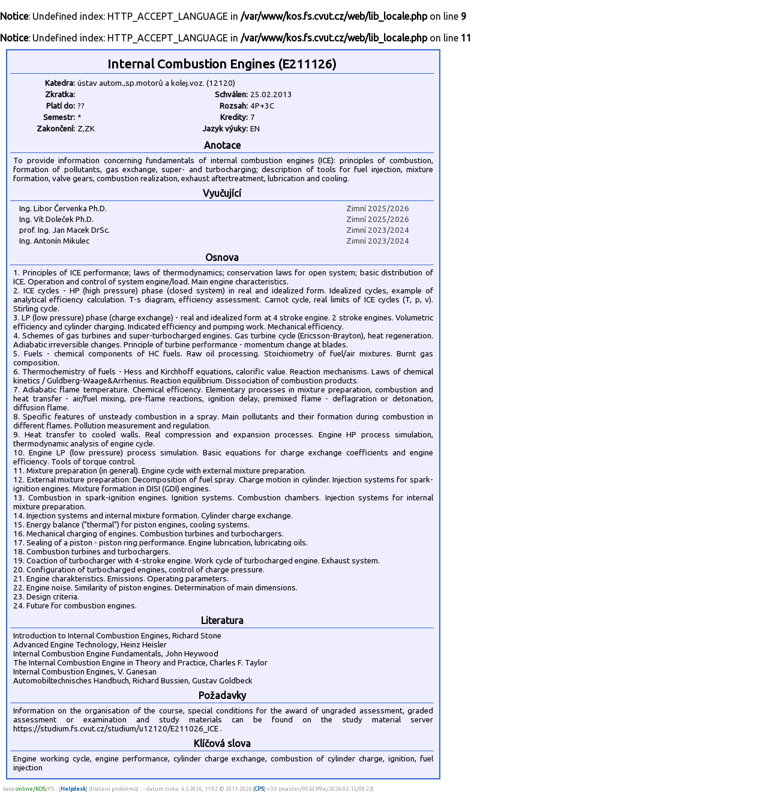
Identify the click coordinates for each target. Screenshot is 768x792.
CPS (259, 788)
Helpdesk (73, 788)
